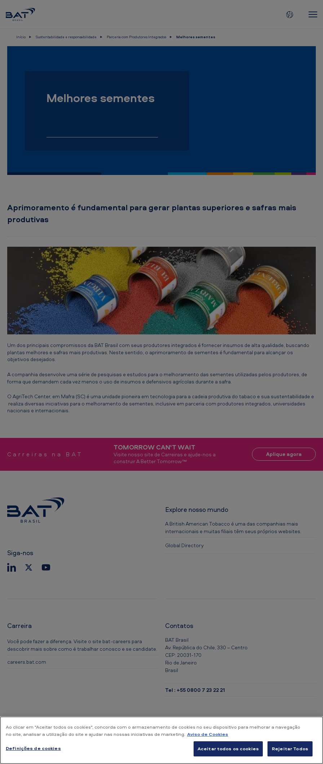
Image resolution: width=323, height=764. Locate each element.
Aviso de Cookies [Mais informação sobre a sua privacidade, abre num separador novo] (207, 734)
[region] (161, 740)
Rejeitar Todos (290, 748)
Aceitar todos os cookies (228, 748)
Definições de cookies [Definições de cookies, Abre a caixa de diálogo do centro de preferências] (33, 748)
